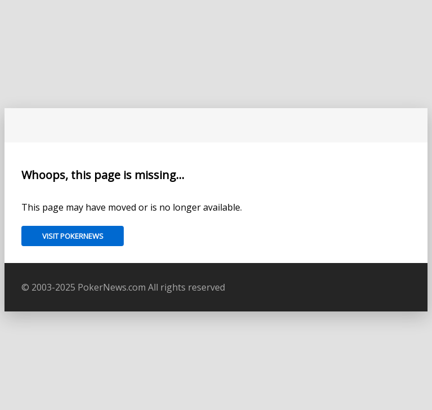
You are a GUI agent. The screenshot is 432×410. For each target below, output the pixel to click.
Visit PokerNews (73, 236)
